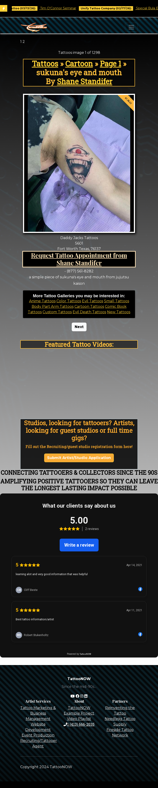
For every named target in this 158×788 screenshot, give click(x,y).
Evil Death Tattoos (89, 312)
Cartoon (79, 63)
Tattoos (45, 63)
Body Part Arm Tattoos (53, 306)
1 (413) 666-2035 (79, 724)
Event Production (38, 735)
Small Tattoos (116, 301)
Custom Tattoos (57, 312)
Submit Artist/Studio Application (79, 458)
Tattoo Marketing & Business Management (38, 713)
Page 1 (110, 63)
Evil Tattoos (92, 301)
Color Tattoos (68, 301)
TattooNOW (79, 708)
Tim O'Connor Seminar (66, 8)
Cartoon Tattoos (89, 306)
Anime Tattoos (42, 301)
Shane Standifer (84, 81)
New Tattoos (118, 312)
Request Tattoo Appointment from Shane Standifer (79, 259)
